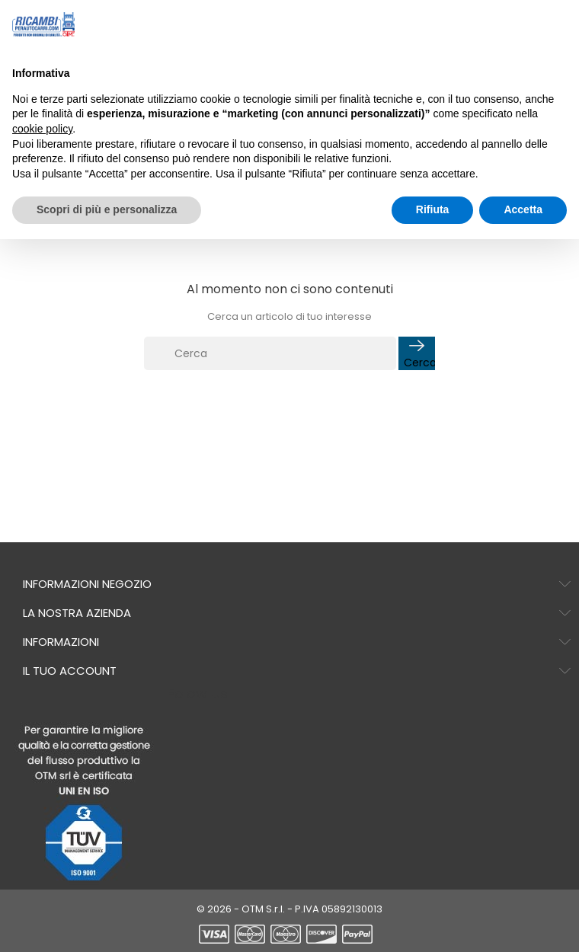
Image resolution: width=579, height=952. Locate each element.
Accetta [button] (523, 209)
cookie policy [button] (42, 129)
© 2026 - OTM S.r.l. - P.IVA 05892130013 (289, 909)
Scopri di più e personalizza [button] (107, 209)
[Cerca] (270, 353)
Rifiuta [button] (432, 209)
